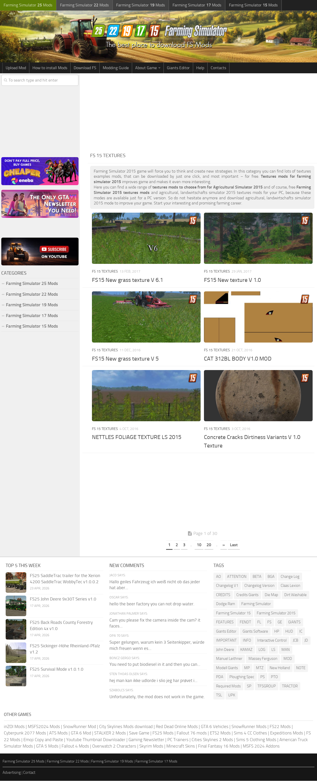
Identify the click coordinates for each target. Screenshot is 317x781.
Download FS (85, 68)
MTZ (259, 668)
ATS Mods (58, 733)
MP (247, 668)
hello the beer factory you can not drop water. (151, 604)
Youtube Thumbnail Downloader (95, 739)
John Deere (225, 650)
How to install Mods (49, 68)
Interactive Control (272, 641)
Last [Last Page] (234, 545)
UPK (231, 695)
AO (218, 576)
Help (200, 68)
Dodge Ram (225, 604)
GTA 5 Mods (47, 746)
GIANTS (294, 622)
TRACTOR (290, 686)
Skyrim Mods (151, 746)
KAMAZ (246, 650)
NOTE (300, 668)
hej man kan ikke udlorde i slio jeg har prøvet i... (153, 680)
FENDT (245, 622)
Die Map (271, 595)
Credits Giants (247, 595)
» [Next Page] (223, 545)
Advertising (12, 773)
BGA (271, 576)
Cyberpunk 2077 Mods (25, 733)
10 (199, 545)
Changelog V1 (227, 586)
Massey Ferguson (263, 659)
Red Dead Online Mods (177, 726)
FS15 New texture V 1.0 (232, 280)
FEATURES (225, 622)
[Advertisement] (202, 112)
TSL (219, 695)
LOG (262, 650)
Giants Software (255, 631)
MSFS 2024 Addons (261, 746)
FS (269, 622)
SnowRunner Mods (249, 726)
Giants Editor (178, 68)
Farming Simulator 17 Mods (32, 315)
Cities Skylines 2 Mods (212, 739)
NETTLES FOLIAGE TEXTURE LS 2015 (136, 437)
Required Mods (228, 686)
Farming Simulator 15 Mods (32, 326)
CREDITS (223, 595)
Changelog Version (259, 586)
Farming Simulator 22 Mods (32, 294)
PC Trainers (178, 739)
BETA (257, 576)
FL (259, 622)
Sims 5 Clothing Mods (256, 739)
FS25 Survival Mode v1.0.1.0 (56, 669)
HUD (289, 631)
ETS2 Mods (220, 733)
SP (249, 686)
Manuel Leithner (229, 659)
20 (209, 545)
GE (280, 622)
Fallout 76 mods (192, 733)
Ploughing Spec (241, 677)
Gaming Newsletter (146, 739)
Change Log (290, 576)
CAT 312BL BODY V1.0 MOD (237, 359)
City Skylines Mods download (126, 726)
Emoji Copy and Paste (43, 739)
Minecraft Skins (180, 746)
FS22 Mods (280, 726)
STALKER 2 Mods (110, 733)
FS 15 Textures (105, 272)
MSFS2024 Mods (44, 726)
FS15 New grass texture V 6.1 (127, 280)
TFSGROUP (267, 686)
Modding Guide (116, 68)
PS (262, 677)
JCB (295, 641)
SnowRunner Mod (79, 726)
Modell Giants (227, 668)
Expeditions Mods (286, 733)
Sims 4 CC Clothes (250, 733)
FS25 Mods (163, 733)
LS (273, 650)
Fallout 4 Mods (75, 746)
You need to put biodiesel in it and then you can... (154, 664)
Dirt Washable (295, 595)
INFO (247, 641)
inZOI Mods (14, 726)
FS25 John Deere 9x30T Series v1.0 (63, 599)
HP (276, 631)
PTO (274, 677)
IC (300, 631)
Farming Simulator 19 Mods (32, 305)
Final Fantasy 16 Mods (219, 746)
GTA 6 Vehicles (214, 726)
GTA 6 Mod (81, 733)
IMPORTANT (226, 641)
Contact (29, 773)
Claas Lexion (290, 586)
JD (306, 641)
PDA (219, 677)
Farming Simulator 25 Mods (32, 283)
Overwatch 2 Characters (114, 746)
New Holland (280, 668)
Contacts (218, 68)
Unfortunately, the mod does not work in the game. (157, 696)
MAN (285, 650)
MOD (288, 659)
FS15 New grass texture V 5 (125, 359)
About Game (146, 68)
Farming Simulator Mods (27, 5)
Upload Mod (16, 68)
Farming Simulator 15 (233, 613)
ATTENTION (236, 576)
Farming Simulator (256, 604)
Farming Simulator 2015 (276, 613)
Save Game (139, 733)
